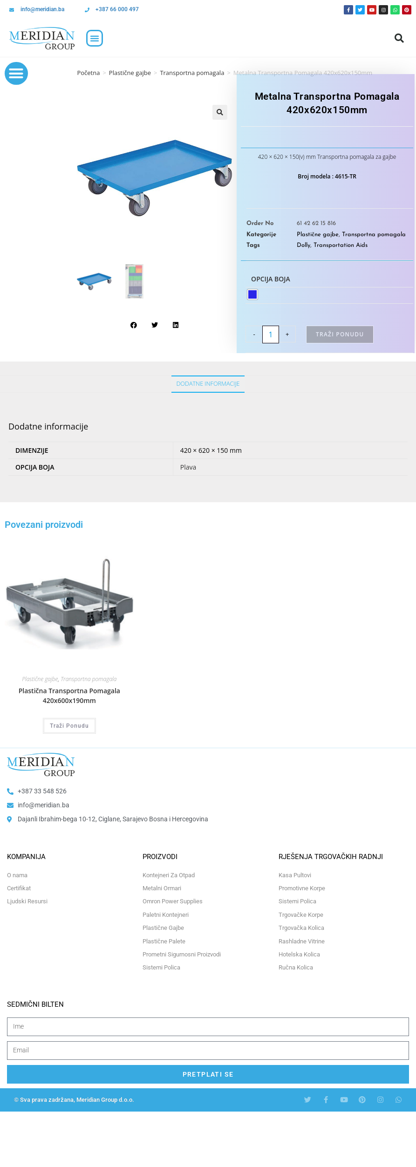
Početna (88, 72)
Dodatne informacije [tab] (207, 384)
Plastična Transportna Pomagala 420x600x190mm (69, 695)
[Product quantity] (270, 334)
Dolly (303, 245)
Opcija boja (270, 278)
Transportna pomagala (192, 72)
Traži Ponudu (340, 334)
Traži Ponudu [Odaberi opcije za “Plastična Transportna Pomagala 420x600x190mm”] (69, 726)
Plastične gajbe (130, 72)
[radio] (252, 294)
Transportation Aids (341, 245)
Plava (188, 467)
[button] (94, 38)
